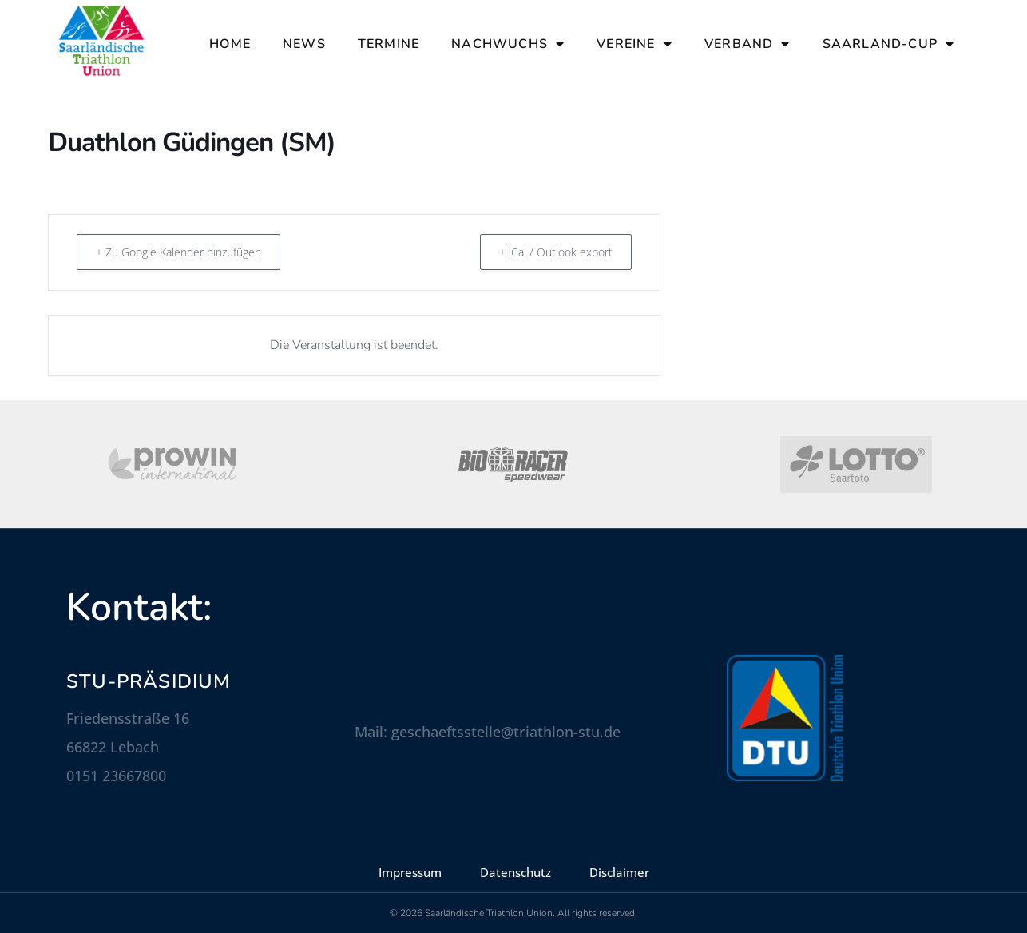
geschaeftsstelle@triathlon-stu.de (506, 731)
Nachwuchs (508, 44)
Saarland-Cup (889, 44)
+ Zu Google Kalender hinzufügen (190, 252)
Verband (747, 44)
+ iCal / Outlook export (549, 252)
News (304, 44)
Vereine (634, 44)
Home (230, 44)
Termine (388, 44)
